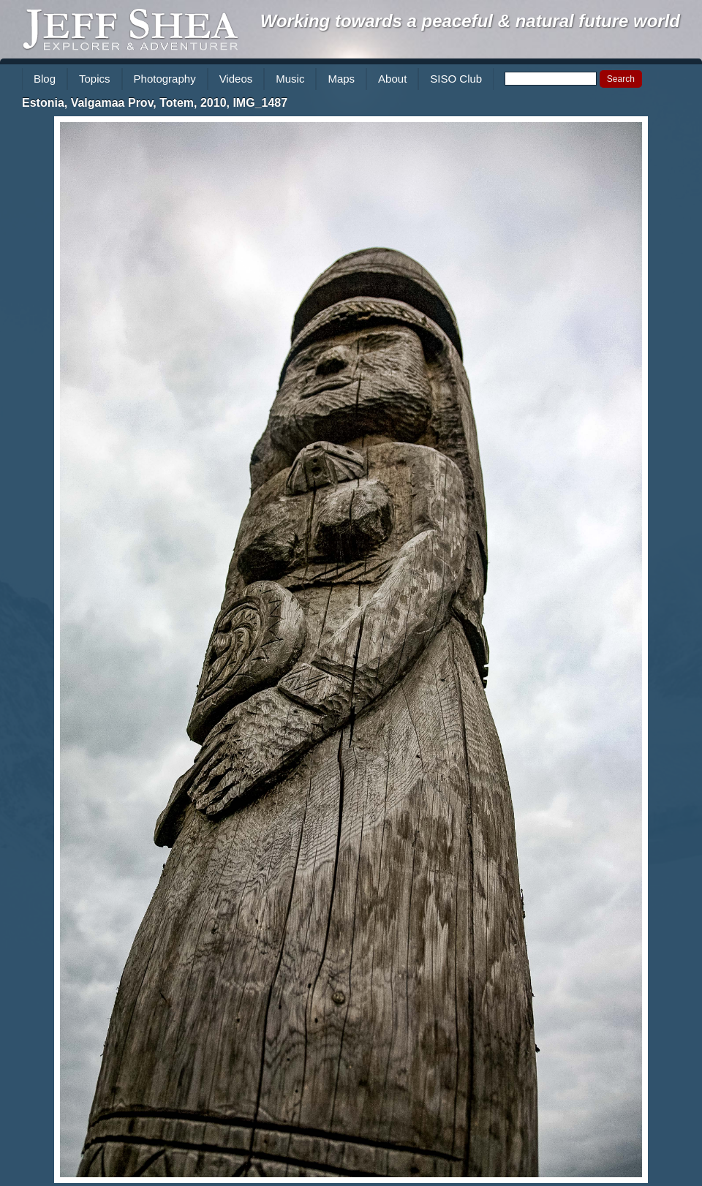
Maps (341, 78)
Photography (165, 78)
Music (290, 78)
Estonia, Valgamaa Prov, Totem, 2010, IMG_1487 (154, 103)
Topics (94, 78)
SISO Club (456, 78)
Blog (45, 78)
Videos (236, 78)
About (392, 78)
